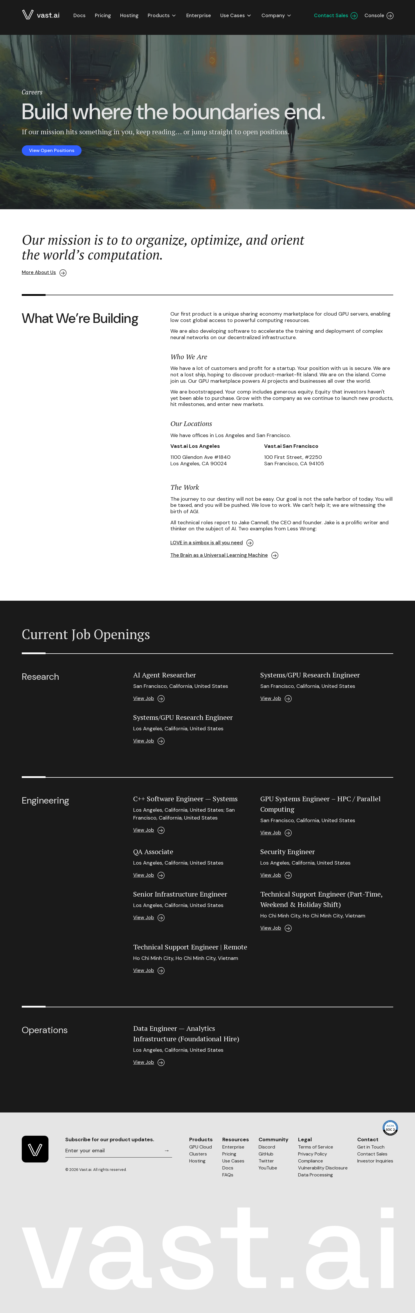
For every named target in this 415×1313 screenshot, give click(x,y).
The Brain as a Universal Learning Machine (224, 555)
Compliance (310, 1161)
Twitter (266, 1161)
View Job (149, 698)
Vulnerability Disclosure (323, 1168)
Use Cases (233, 1161)
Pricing (229, 1154)
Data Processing (315, 1175)
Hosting (197, 1161)
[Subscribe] (165, 1151)
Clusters (198, 1154)
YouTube (268, 1168)
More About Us (45, 272)
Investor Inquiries (375, 1161)
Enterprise (233, 1147)
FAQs (227, 1175)
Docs (79, 18)
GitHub (266, 1154)
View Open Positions (54, 150)
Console (379, 18)
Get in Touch (371, 1147)
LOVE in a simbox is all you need (212, 542)
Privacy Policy (312, 1154)
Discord (267, 1147)
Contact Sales (336, 18)
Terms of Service (315, 1147)
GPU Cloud (200, 1147)
